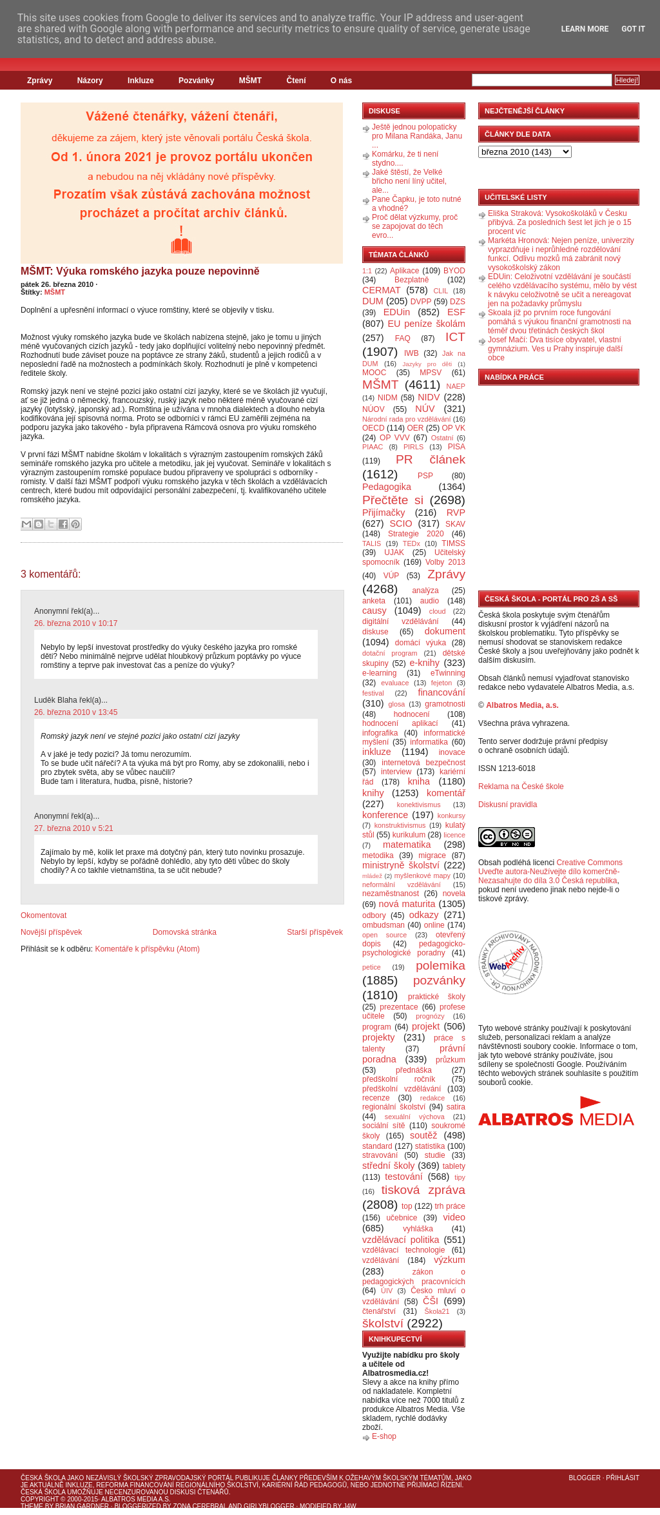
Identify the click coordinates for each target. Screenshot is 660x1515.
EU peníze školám (426, 323)
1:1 (367, 271)
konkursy (451, 815)
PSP (425, 475)
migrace (432, 855)
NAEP (456, 386)
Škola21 (437, 1311)
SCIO (400, 523)
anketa (373, 600)
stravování (380, 1155)
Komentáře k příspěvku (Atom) (147, 948)
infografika (380, 733)
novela (454, 893)
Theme (32, 1506)
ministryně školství (401, 865)
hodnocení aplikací (400, 723)
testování (403, 1176)
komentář (446, 793)
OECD (373, 428)
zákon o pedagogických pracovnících (413, 1276)
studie (435, 1155)
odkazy (424, 915)
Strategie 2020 (416, 533)
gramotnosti (445, 704)
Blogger (585, 1477)
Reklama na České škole (521, 786)
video (454, 1217)
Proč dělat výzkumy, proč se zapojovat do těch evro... (415, 226)
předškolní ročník (398, 1079)
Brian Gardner (82, 1506)
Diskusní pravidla (507, 804)
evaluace (395, 683)
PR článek (430, 459)
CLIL (440, 291)
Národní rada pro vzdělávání (406, 419)
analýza (425, 590)
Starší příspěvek (315, 932)
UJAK (394, 552)
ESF (456, 312)
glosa (397, 704)
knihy (373, 793)
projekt (426, 1026)
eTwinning (448, 673)
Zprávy (39, 80)
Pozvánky (196, 80)
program (376, 1026)
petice (371, 967)
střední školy (388, 1165)
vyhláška (418, 1228)
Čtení (296, 80)
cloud (437, 611)
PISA (456, 446)
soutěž (423, 1135)
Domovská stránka (185, 932)
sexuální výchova (415, 1116)
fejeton (441, 683)
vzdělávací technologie (403, 1250)
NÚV (424, 409)
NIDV (429, 397)
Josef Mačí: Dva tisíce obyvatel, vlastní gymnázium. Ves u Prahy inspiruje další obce (555, 348)
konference (385, 815)
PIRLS (413, 447)
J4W (350, 1506)
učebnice (401, 1217)
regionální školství (393, 1106)
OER (415, 428)
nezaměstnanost (390, 893)
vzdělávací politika (401, 1240)
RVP (456, 512)
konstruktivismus (400, 825)
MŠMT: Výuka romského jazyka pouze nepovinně (140, 271)
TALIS (371, 543)
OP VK (453, 428)
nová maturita (407, 904)
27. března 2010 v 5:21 (73, 828)
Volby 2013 (445, 562)
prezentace (399, 1007)
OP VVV (395, 437)
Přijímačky (383, 512)
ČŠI (430, 1301)
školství (382, 1323)
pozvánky (439, 980)
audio (429, 600)
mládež (372, 875)
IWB (411, 353)
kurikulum (409, 834)
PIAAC (372, 447)
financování (441, 692)
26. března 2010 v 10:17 (75, 623)
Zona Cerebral (200, 1506)
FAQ (403, 338)
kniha (419, 781)
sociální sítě (383, 1125)
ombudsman (383, 925)
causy (374, 610)
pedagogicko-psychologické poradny (413, 948)
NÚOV (373, 409)
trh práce (450, 1206)
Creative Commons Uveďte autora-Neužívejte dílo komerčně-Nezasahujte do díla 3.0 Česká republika (550, 871)
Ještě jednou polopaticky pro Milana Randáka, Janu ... (417, 136)
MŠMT (250, 80)
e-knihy (425, 663)
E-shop (384, 1436)
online (434, 925)
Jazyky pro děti (427, 363)
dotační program (390, 653)
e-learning (379, 673)
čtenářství (379, 1311)
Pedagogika (386, 487)
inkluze (376, 752)
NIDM (388, 397)
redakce (432, 1098)
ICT (455, 337)
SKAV (455, 524)
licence (454, 835)
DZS (457, 301)
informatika (429, 742)
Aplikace (404, 270)
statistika (430, 1146)
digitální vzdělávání (400, 621)
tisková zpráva (423, 1190)
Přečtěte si (392, 500)
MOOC (374, 372)
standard (377, 1146)
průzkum (450, 1059)
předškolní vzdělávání (401, 1088)
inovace (452, 752)
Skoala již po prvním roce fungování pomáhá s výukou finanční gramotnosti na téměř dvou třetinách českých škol (559, 321)
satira (456, 1106)
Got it (633, 29)
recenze (376, 1097)
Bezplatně (411, 279)
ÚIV (387, 1291)
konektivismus (419, 804)
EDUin (397, 312)
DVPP (421, 301)
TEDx (411, 543)
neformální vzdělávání (401, 884)
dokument (445, 631)
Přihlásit (622, 1477)
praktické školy (436, 996)
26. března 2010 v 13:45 (75, 712)
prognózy (430, 1016)
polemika (440, 965)
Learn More (585, 29)
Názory (90, 80)
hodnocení (412, 714)
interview (396, 771)
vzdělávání (380, 1260)
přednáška (414, 1070)
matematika (407, 844)
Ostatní (442, 438)
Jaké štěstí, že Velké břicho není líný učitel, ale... (409, 181)
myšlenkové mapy (422, 875)
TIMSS (453, 543)
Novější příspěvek (51, 932)
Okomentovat (43, 915)
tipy (459, 1177)
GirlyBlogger (269, 1506)
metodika (378, 855)
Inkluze (141, 80)
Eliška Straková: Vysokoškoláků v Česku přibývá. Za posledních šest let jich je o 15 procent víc (560, 222)
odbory (374, 915)
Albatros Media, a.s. (522, 705)
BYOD (454, 270)
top (407, 1206)
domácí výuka (420, 642)
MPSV (431, 372)
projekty (378, 1037)
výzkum (449, 1260)
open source (384, 935)
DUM (372, 301)
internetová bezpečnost (423, 762)
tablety (454, 1166)
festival (373, 693)
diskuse (375, 631)
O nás (341, 80)
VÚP (391, 575)
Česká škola (43, 1477)
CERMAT (381, 290)
